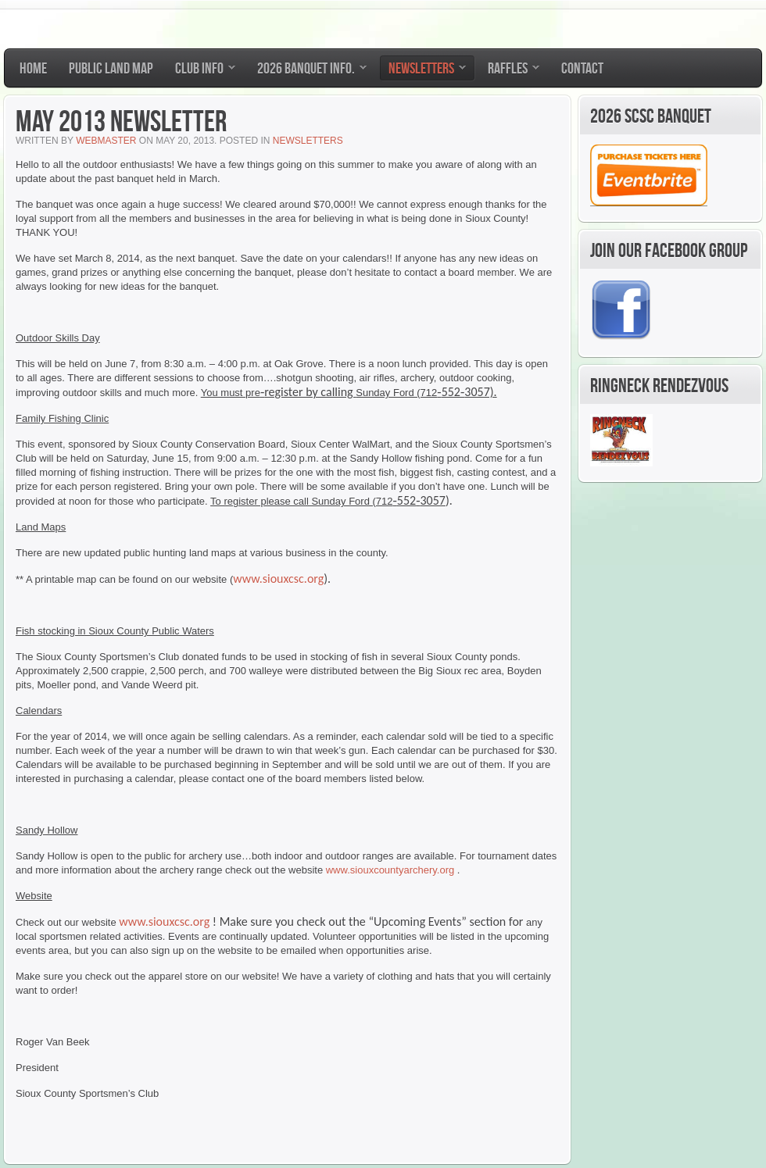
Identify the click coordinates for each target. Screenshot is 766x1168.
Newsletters (308, 140)
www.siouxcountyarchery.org (390, 870)
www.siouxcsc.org (278, 578)
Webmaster (106, 140)
